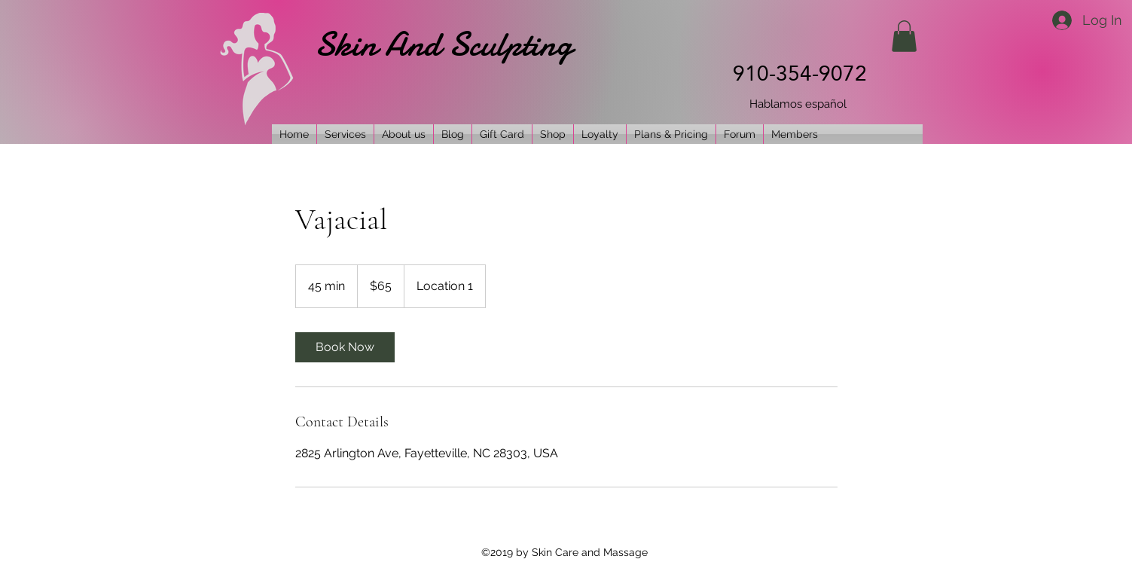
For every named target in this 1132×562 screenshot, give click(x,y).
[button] (904, 36)
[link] (345, 347)
